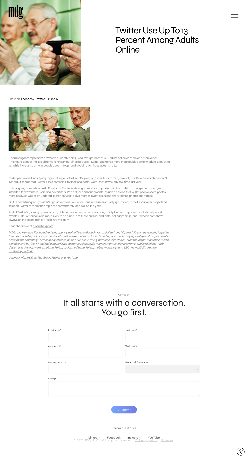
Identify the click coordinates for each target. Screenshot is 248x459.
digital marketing (148, 242)
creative (131, 242)
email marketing (52, 249)
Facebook (27, 99)
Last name (131, 333)
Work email (54, 350)
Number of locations (136, 366)
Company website (57, 366)
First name (54, 333)
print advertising (87, 242)
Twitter (40, 99)
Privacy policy (146, 440)
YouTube (72, 259)
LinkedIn (52, 99)
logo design (118, 242)
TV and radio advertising (50, 246)
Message (52, 382)
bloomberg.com (43, 228)
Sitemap (167, 440)
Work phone (131, 349)
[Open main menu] (234, 17)
